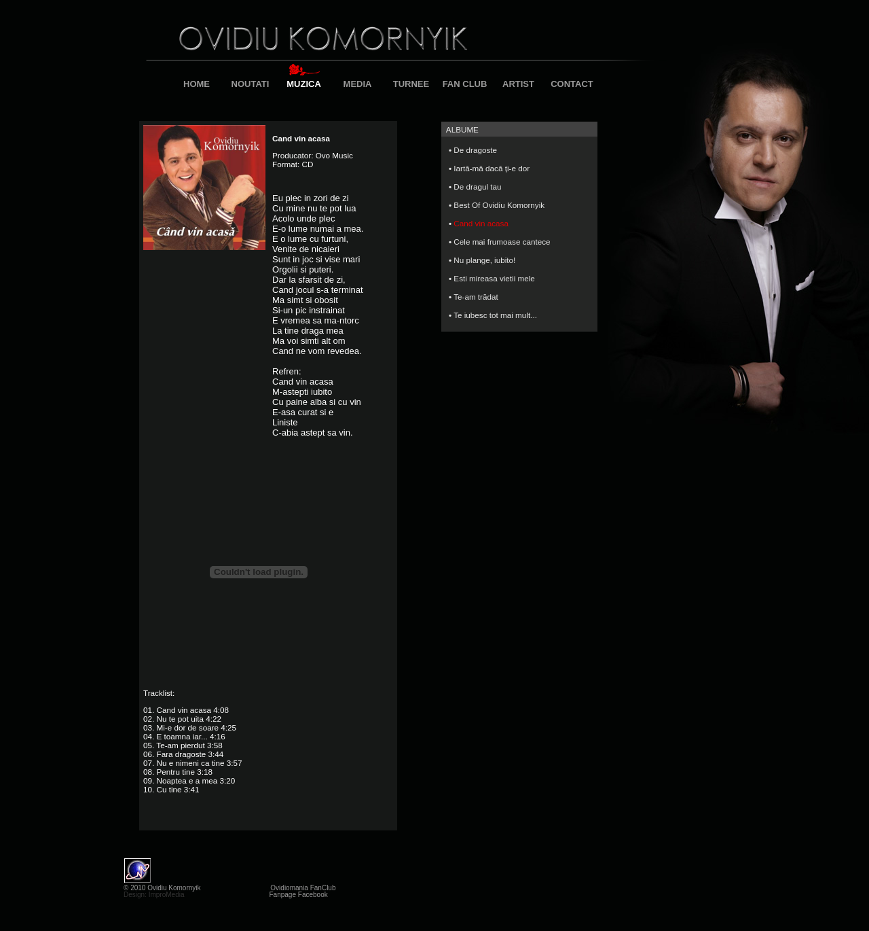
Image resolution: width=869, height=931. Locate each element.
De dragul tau (477, 186)
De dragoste (475, 149)
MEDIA (358, 84)
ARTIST (518, 84)
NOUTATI (251, 84)
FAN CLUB (465, 84)
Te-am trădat (476, 296)
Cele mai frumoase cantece (502, 241)
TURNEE (411, 84)
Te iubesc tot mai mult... (495, 315)
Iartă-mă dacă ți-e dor (492, 168)
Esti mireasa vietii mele (494, 278)
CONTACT (572, 84)
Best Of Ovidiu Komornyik (499, 204)
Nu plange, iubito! (484, 260)
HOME (196, 84)
